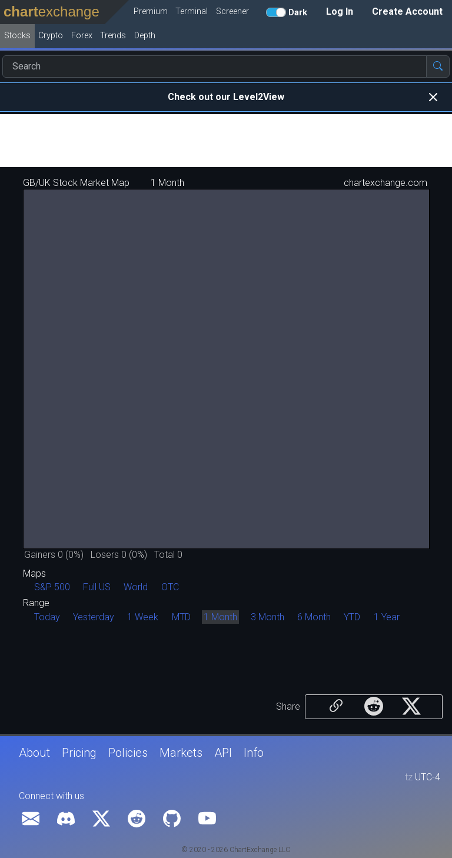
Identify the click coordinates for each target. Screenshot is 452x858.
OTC (170, 587)
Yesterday (93, 617)
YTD (352, 617)
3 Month (267, 617)
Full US (97, 587)
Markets (180, 753)
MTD (181, 617)
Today (47, 617)
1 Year (387, 617)
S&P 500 (52, 587)
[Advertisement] (226, 140)
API (223, 753)
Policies (128, 753)
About (34, 753)
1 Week (142, 617)
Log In (339, 11)
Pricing (79, 753)
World (136, 587)
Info (254, 753)
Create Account (407, 11)
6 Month (314, 617)
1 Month (220, 617)
